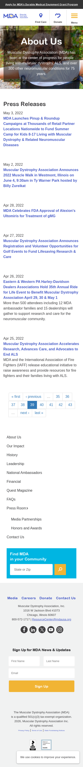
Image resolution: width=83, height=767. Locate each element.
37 (13, 405)
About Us (14, 437)
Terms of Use (37, 731)
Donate (58, 16)
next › (24, 413)
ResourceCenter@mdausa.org (51, 619)
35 (58, 396)
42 (61, 405)
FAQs (11, 499)
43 (70, 405)
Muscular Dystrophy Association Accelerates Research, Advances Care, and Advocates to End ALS (41, 349)
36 (67, 396)
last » (39, 413)
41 (51, 405)
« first (16, 396)
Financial (14, 481)
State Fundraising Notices (54, 731)
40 (42, 405)
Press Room (17, 508)
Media (12, 598)
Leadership (15, 464)
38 (23, 405)
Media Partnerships (26, 519)
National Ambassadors (24, 473)
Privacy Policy (23, 731)
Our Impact (15, 446)
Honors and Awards (26, 528)
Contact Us (15, 537)
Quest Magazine (20, 490)
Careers (28, 598)
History (12, 455)
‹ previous (33, 396)
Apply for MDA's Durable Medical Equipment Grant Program (41, 4)
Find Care (40, 16)
